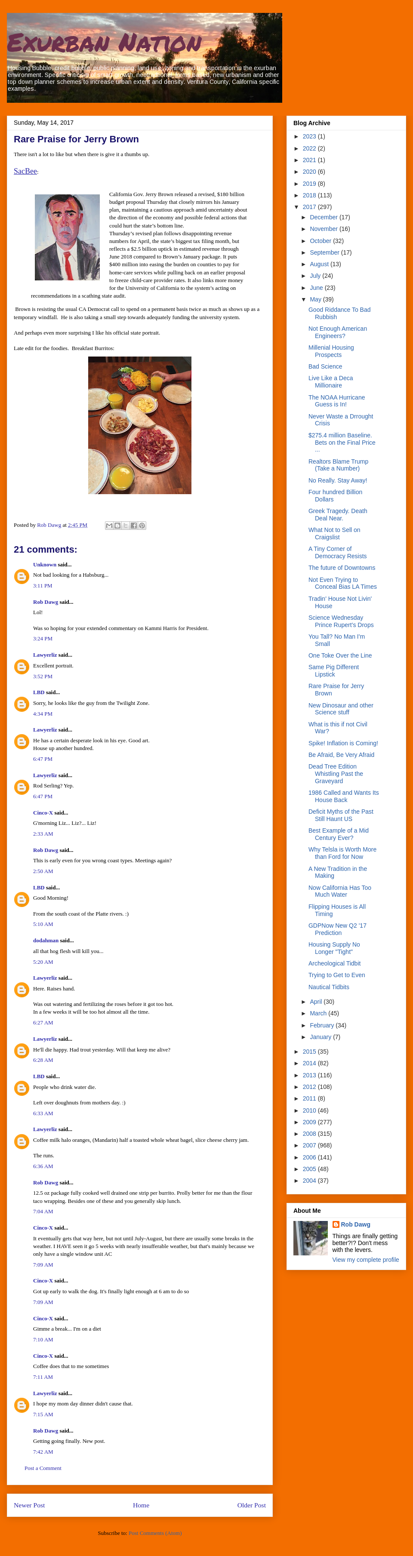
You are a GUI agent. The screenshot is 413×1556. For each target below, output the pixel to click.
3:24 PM (42, 638)
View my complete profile (366, 1259)
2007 (310, 1145)
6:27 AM (43, 1022)
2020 (310, 171)
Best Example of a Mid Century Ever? (338, 834)
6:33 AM (43, 1113)
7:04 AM (43, 1211)
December (324, 217)
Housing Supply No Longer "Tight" (334, 948)
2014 (310, 1063)
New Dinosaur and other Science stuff (340, 709)
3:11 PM (42, 585)
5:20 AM (43, 962)
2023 (310, 136)
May (316, 299)
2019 (310, 183)
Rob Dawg (45, 602)
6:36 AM (43, 1166)
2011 (310, 1098)
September (325, 252)
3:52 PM (42, 676)
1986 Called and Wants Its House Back (343, 796)
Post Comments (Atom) (155, 1533)
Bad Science (325, 366)
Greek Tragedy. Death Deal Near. (337, 514)
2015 (310, 1051)
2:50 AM (43, 871)
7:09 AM (43, 1264)
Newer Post (29, 1505)
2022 (310, 148)
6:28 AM (43, 1060)
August (320, 264)
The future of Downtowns (342, 567)
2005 (310, 1168)
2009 (310, 1122)
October (321, 240)
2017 (310, 206)
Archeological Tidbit (334, 963)
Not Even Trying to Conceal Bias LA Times (342, 583)
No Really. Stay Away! (337, 480)
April (317, 1001)
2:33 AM (43, 833)
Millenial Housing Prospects (331, 351)
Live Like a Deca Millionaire (330, 382)
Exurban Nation (104, 41)
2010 (310, 1110)
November (324, 228)
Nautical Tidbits (328, 987)
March (319, 1013)
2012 (310, 1086)
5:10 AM (43, 924)
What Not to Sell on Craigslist (334, 533)
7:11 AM (43, 1377)
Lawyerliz (45, 655)
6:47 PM (42, 759)
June (317, 287)
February (323, 1025)
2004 (310, 1180)
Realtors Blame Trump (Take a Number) (338, 465)
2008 (310, 1133)
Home (141, 1505)
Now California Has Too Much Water (339, 891)
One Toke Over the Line (340, 655)
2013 (310, 1075)
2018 (310, 195)
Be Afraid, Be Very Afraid (341, 754)
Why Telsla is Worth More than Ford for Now (342, 853)
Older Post (251, 1505)
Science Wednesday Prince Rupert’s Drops (341, 621)
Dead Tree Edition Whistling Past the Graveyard (335, 773)
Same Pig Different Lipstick (333, 671)
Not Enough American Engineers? (337, 332)
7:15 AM (43, 1414)
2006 (310, 1157)
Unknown (44, 564)
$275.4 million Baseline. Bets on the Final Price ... (342, 442)
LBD (39, 692)
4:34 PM (42, 713)
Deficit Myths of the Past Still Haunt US (340, 815)
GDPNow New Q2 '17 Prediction (337, 929)
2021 (310, 160)
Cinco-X (43, 812)
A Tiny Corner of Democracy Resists (337, 552)
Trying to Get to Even (336, 975)
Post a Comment (43, 1468)
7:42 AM (43, 1451)
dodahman (46, 940)
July (316, 275)
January (321, 1036)
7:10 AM (43, 1339)
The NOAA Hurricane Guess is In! (336, 401)
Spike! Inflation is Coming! (343, 743)
